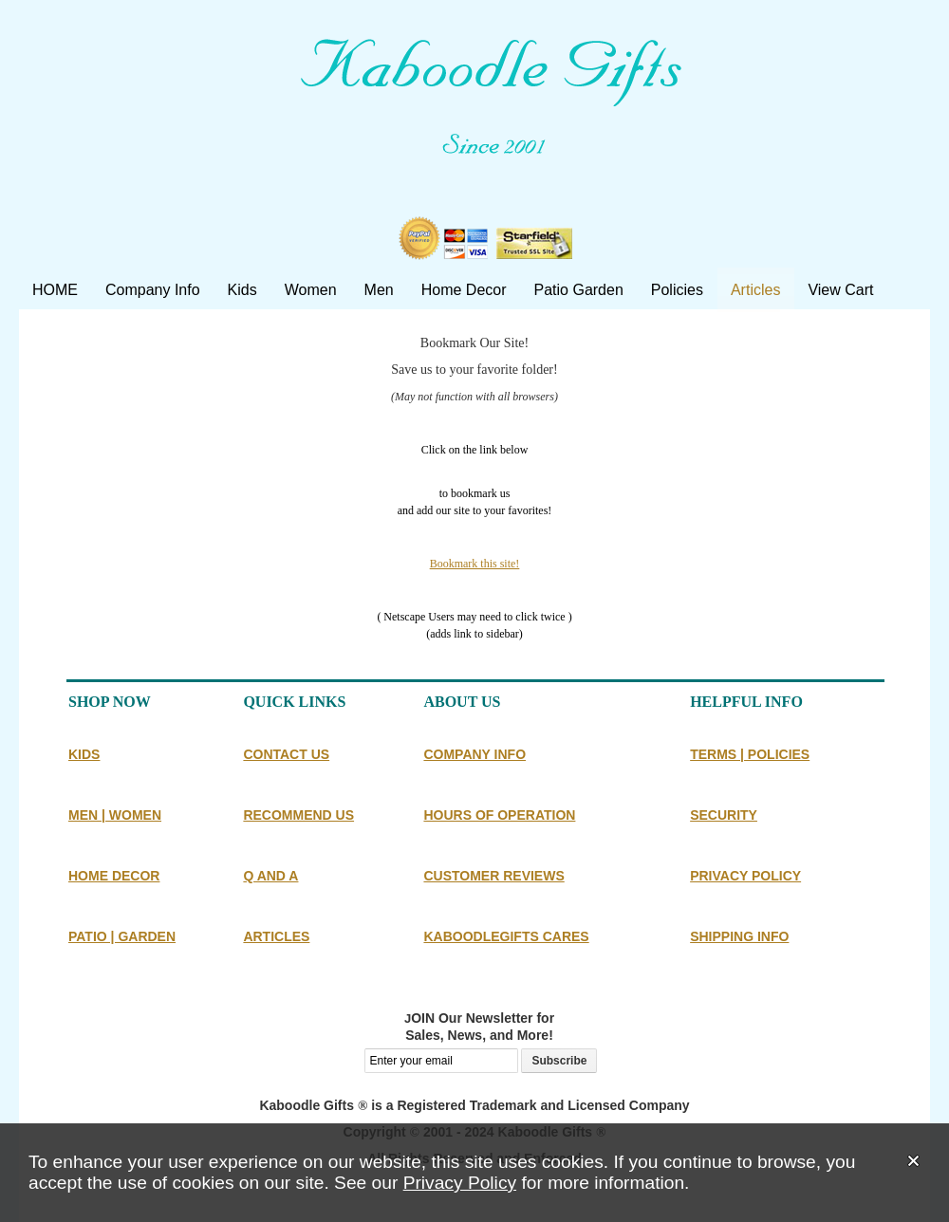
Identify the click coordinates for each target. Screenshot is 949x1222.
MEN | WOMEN (114, 815)
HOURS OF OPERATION (499, 815)
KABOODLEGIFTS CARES (505, 936)
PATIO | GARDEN (122, 936)
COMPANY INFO (474, 754)
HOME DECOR (113, 875)
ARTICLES (276, 936)
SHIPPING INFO (739, 936)
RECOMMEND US (298, 815)
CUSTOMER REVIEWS (493, 875)
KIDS (84, 754)
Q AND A (270, 875)
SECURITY (723, 815)
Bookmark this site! (475, 563)
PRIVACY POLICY (745, 875)
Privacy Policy (459, 1183)
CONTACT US (286, 754)
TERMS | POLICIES (749, 754)
